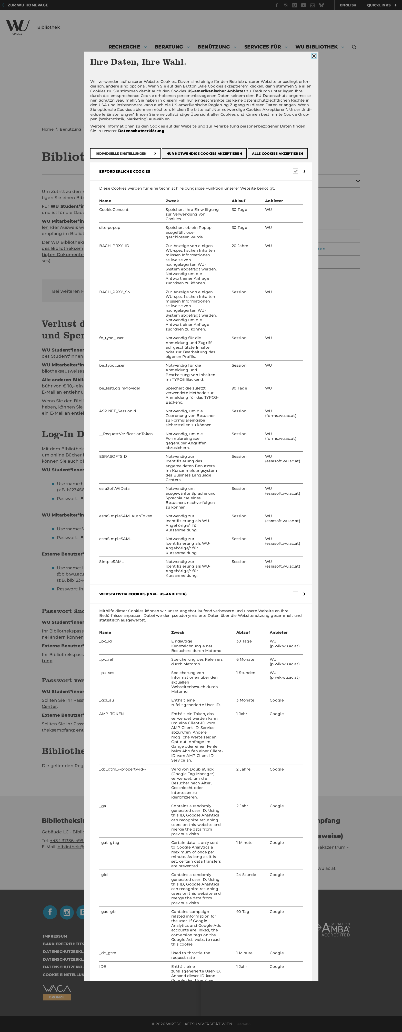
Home (48, 129)
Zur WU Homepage (28, 5)
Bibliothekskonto (282, 208)
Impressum (55, 936)
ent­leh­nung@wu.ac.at (195, 371)
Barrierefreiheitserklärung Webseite (87, 944)
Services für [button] (262, 47)
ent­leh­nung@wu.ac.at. (178, 291)
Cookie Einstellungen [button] (68, 974)
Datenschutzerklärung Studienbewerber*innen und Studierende (119, 967)
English (348, 5)
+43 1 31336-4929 (297, 862)
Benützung (70, 129)
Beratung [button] (169, 47)
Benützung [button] (213, 47)
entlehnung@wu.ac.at (311, 868)
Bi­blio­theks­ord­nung (199, 765)
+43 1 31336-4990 (68, 840)
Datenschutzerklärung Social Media (86, 959)
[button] (354, 47)
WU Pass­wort (99, 498)
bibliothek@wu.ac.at (79, 846)
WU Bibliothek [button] (316, 47)
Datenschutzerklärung (284, 261)
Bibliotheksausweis (284, 196)
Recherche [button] (124, 47)
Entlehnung (99, 129)
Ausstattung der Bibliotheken (292, 248)
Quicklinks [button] (382, 5)
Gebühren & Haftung (286, 219)
